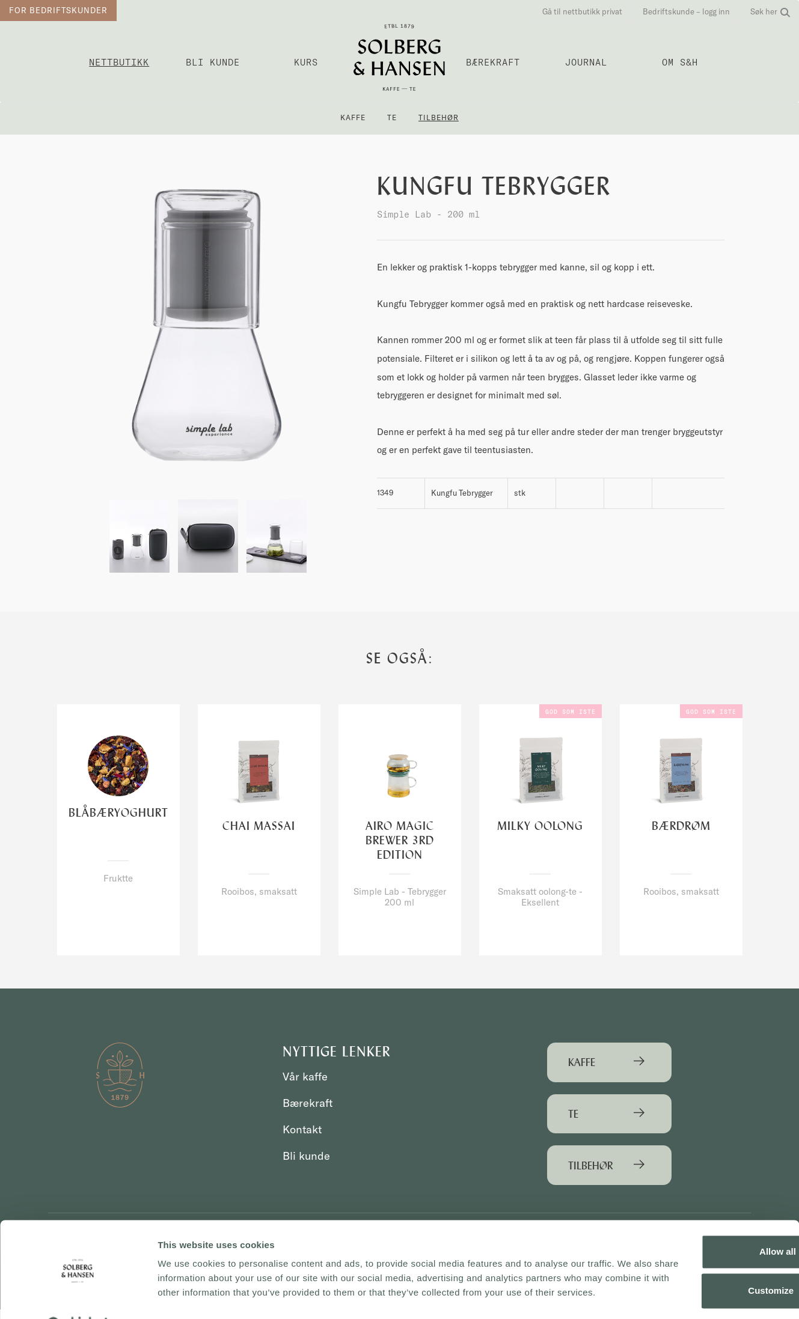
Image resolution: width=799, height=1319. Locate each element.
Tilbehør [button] (438, 117)
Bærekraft (493, 62)
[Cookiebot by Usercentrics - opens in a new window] (77, 1296)
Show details (185, 1295)
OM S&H (680, 62)
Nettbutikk (119, 62)
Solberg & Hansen (399, 57)
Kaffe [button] (353, 117)
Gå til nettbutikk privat (582, 11)
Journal (586, 62)
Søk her (770, 11)
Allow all (699, 1207)
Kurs (306, 62)
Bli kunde (213, 62)
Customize (699, 1246)
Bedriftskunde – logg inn (686, 11)
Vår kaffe (306, 1077)
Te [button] (392, 117)
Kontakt (303, 1130)
